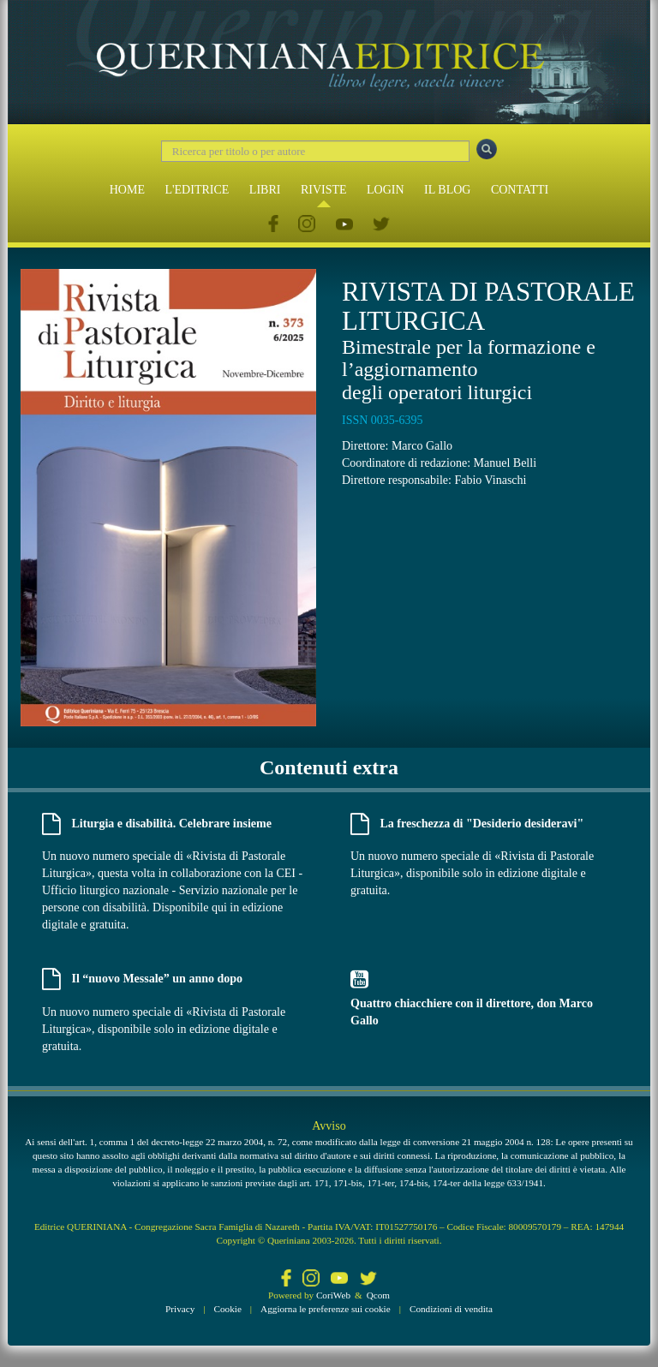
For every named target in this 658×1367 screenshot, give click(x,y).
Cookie (228, 1309)
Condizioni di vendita (451, 1309)
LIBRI (265, 189)
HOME (127, 189)
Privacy (179, 1309)
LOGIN (385, 189)
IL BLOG (447, 189)
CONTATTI (519, 189)
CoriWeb (333, 1295)
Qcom (378, 1295)
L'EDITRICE (196, 189)
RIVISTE (324, 189)
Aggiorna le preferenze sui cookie (325, 1309)
